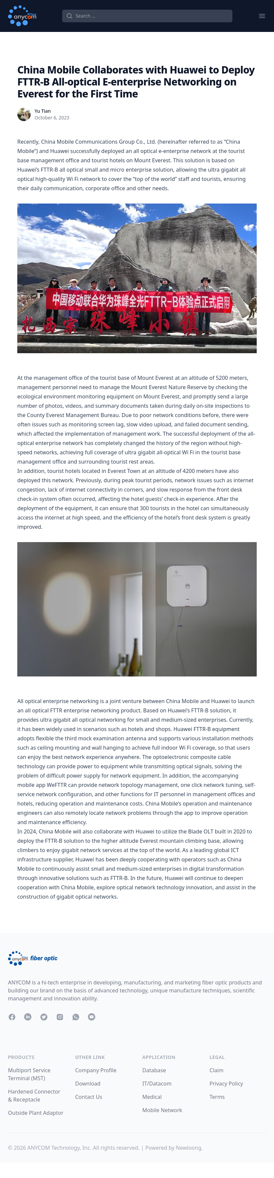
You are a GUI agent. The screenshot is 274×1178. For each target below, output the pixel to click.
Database (154, 1070)
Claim (216, 1070)
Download (87, 1083)
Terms (217, 1097)
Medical (152, 1097)
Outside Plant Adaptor (36, 1112)
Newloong (189, 1147)
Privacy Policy (226, 1083)
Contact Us (88, 1097)
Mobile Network (162, 1110)
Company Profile (95, 1070)
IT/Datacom (157, 1083)
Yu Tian (43, 111)
